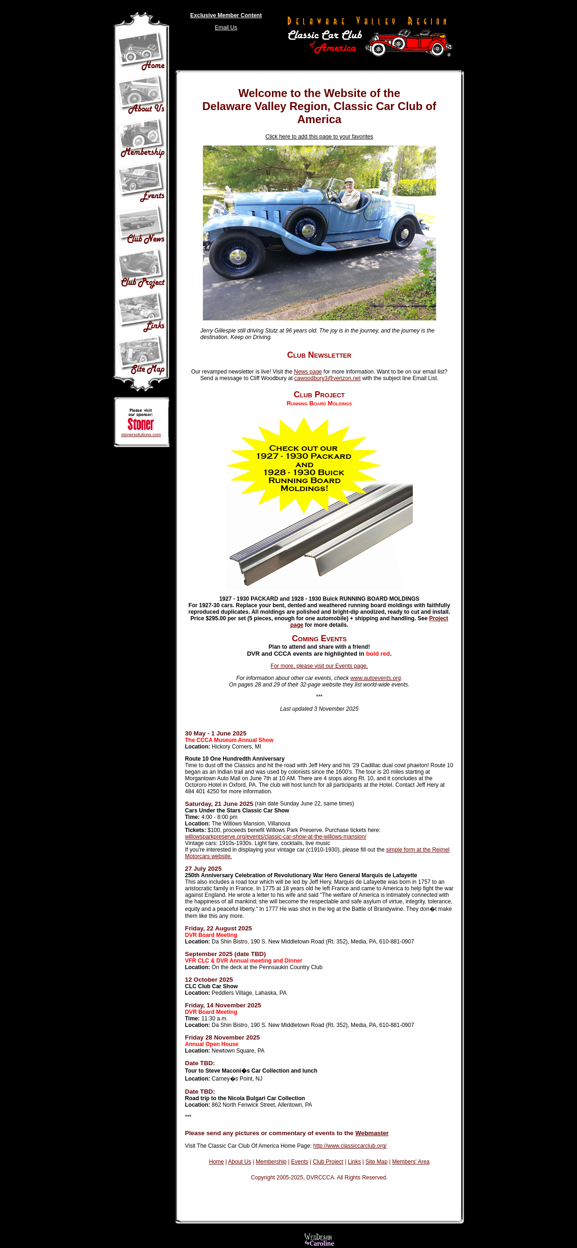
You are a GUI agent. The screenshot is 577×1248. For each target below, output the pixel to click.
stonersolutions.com (141, 434)
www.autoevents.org (375, 678)
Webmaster (372, 1133)
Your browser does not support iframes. (319, 1199)
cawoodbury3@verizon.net (327, 378)
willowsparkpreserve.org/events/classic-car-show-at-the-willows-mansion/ (276, 836)
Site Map (377, 1161)
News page (308, 371)
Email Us (226, 27)
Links (354, 1161)
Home (216, 1161)
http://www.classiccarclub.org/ (350, 1146)
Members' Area (411, 1161)
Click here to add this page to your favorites (319, 136)
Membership (271, 1161)
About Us (239, 1161)
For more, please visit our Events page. (319, 666)
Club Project (328, 1161)
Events (299, 1161)
